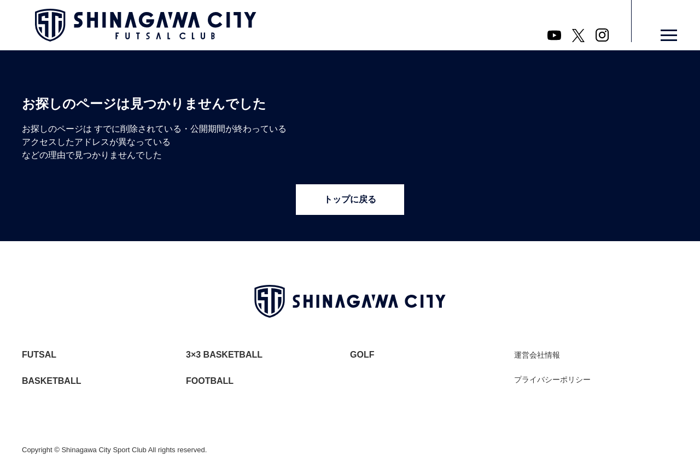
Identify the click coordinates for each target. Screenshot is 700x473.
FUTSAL (39, 354)
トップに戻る (350, 199)
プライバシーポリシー (552, 379)
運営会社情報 (537, 355)
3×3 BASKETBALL (224, 354)
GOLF (362, 354)
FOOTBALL (210, 381)
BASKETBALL (51, 381)
